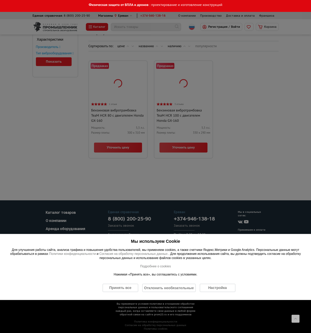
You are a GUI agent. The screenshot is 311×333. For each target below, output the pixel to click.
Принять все (120, 288)
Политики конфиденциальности (72, 253)
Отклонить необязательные (169, 288)
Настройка (217, 288)
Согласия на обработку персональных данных (134, 253)
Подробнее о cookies (155, 266)
